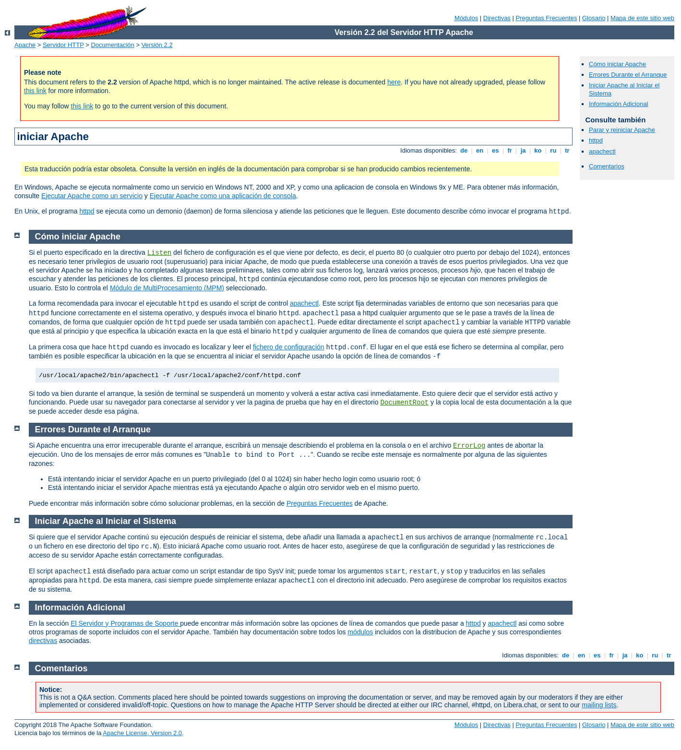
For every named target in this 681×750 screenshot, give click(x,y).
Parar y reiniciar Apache (622, 129)
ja (523, 150)
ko (538, 150)
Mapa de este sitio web (642, 18)
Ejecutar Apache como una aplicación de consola (223, 196)
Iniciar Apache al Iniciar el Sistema (105, 521)
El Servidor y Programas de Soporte (125, 623)
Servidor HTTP (63, 44)
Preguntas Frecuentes (546, 18)
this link (35, 91)
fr (510, 150)
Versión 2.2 (157, 44)
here (394, 82)
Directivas (497, 18)
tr (567, 150)
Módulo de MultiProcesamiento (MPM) (167, 288)
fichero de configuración (288, 347)
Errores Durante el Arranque (628, 74)
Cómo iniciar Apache (617, 64)
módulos (360, 632)
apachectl (602, 151)
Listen (159, 253)
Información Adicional (618, 103)
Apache (25, 44)
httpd (86, 211)
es (495, 150)
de (463, 150)
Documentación (112, 44)
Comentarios (606, 166)
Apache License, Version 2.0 (142, 733)
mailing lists (599, 705)
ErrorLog (469, 446)
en (479, 150)
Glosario (593, 18)
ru (553, 150)
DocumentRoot (404, 402)
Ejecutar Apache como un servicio (92, 196)
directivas (43, 640)
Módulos (466, 18)
